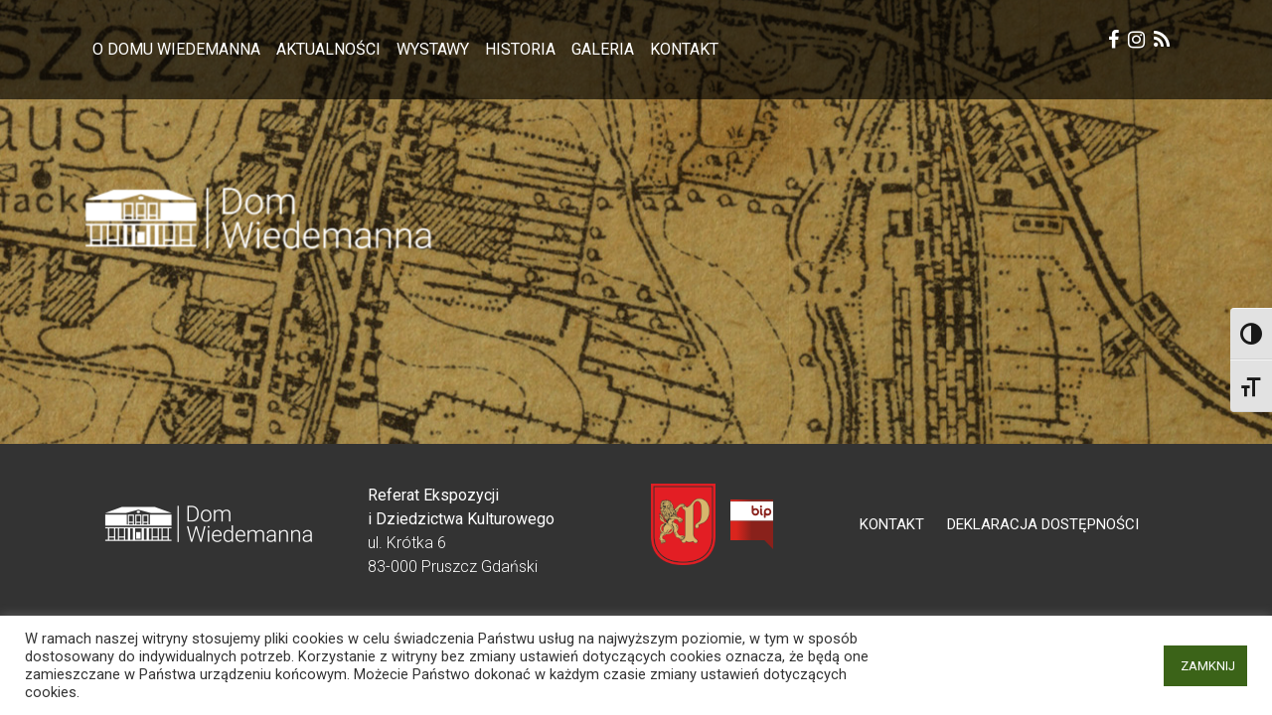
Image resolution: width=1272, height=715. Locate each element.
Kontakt (684, 49)
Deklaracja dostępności (1043, 524)
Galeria (602, 49)
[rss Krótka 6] (1162, 42)
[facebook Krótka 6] (1113, 42)
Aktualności (328, 49)
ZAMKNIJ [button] (1208, 665)
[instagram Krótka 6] (1136, 42)
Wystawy (433, 49)
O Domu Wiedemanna (176, 49)
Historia (520, 49)
